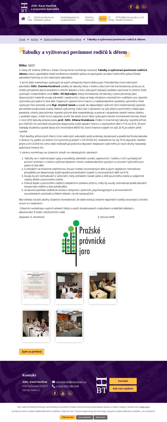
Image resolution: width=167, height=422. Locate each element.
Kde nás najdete (123, 390)
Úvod (23, 19)
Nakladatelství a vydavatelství (70, 18)
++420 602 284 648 (67, 387)
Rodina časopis (90, 18)
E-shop (111, 18)
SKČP (31, 65)
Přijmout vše (66, 417)
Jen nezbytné (85, 417)
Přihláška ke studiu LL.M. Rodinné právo (130, 18)
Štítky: (23, 65)
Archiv (103, 18)
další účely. (145, 407)
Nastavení (102, 417)
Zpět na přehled (33, 352)
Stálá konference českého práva (44, 18)
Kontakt (123, 381)
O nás (30, 18)
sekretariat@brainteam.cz (71, 383)
